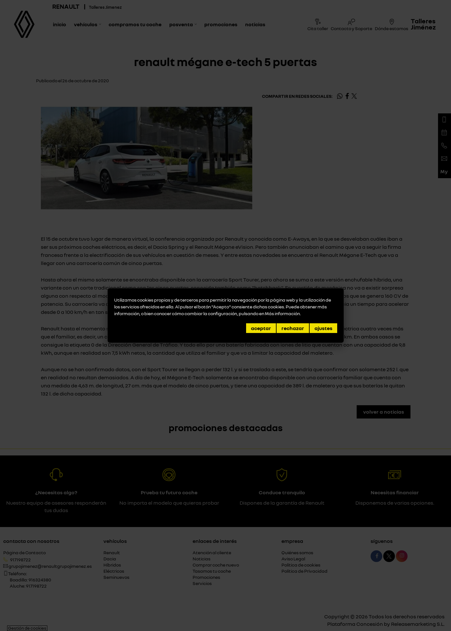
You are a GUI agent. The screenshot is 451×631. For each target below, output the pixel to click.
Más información (282, 313)
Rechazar (292, 328)
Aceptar (261, 328)
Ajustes (323, 328)
